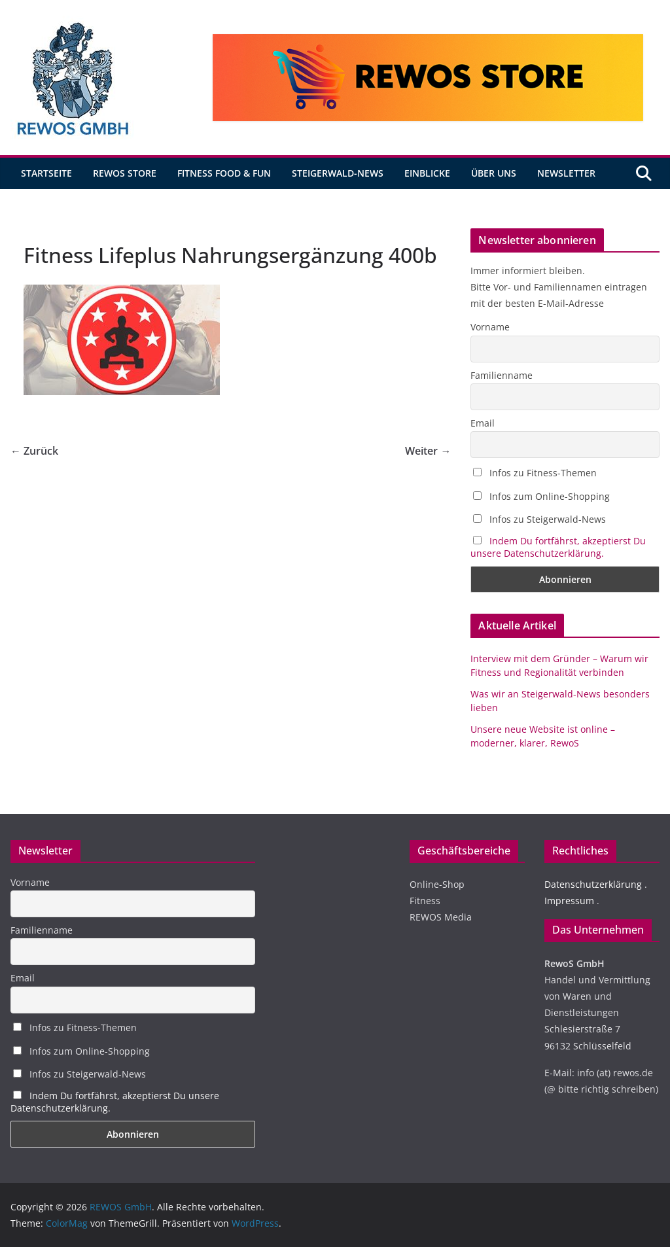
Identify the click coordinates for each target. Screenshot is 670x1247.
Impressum (569, 900)
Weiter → (428, 451)
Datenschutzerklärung (593, 884)
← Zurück (34, 451)
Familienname (501, 375)
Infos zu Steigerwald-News (539, 519)
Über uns (493, 173)
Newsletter (566, 173)
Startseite (46, 173)
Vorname (490, 327)
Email (482, 423)
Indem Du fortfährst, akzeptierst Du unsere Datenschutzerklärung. (558, 547)
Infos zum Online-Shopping (541, 496)
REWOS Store (124, 173)
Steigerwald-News (337, 173)
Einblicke (427, 173)
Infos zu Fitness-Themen (535, 472)
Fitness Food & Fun (224, 173)
